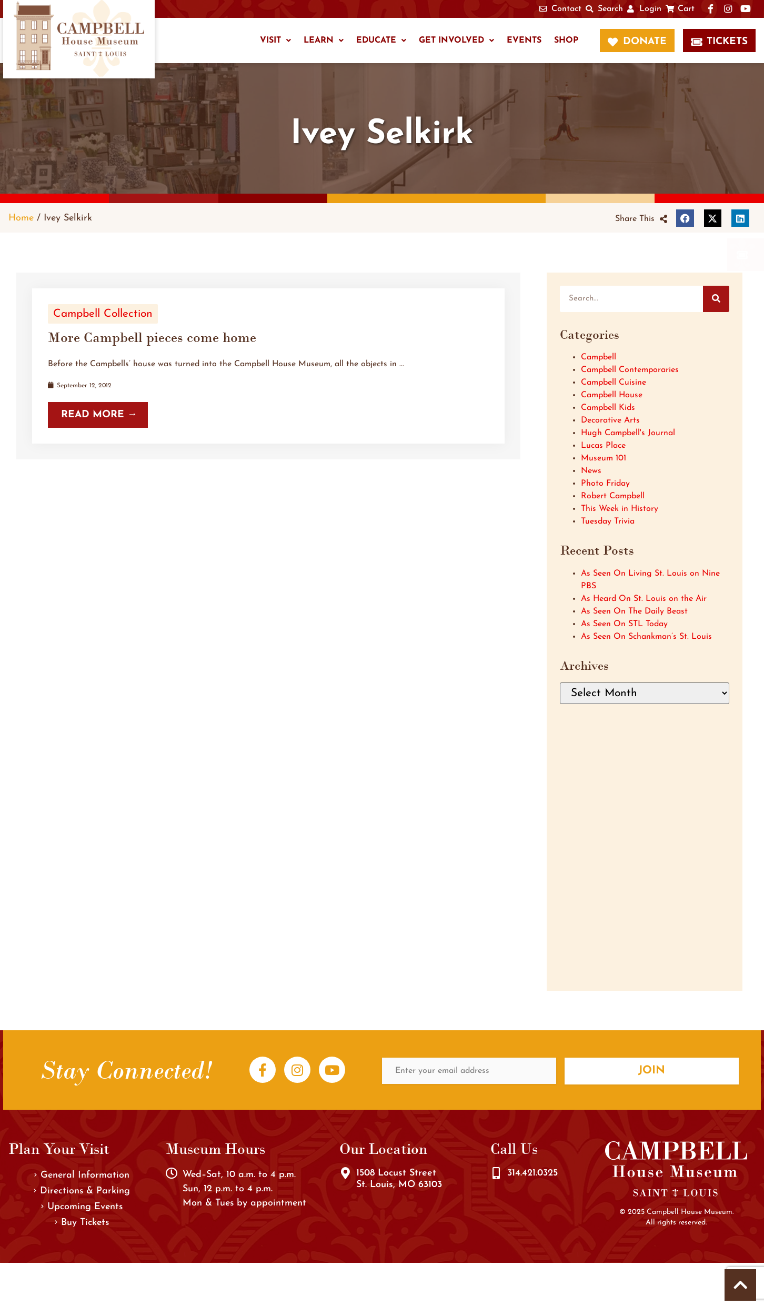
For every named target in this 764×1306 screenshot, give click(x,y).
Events (524, 40)
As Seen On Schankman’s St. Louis (646, 636)
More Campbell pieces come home (152, 337)
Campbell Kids (608, 408)
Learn (324, 40)
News (591, 471)
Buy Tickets (82, 1223)
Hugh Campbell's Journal (628, 433)
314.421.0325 (532, 1173)
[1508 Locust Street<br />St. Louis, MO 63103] (345, 1173)
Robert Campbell (613, 496)
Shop (566, 40)
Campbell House (611, 395)
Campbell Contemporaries (630, 370)
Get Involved (456, 40)
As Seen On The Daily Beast (634, 611)
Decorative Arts (610, 420)
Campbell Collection (103, 313)
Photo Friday (605, 483)
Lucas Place (603, 445)
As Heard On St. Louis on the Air (644, 599)
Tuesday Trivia (608, 521)
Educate (381, 40)
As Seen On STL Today (624, 624)
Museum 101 (603, 458)
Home (21, 218)
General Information (81, 1175)
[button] (641, 219)
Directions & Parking (82, 1191)
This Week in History (619, 509)
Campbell (598, 357)
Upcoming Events (82, 1207)
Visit (275, 40)
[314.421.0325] (496, 1173)
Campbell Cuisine (613, 382)
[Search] (716, 299)
